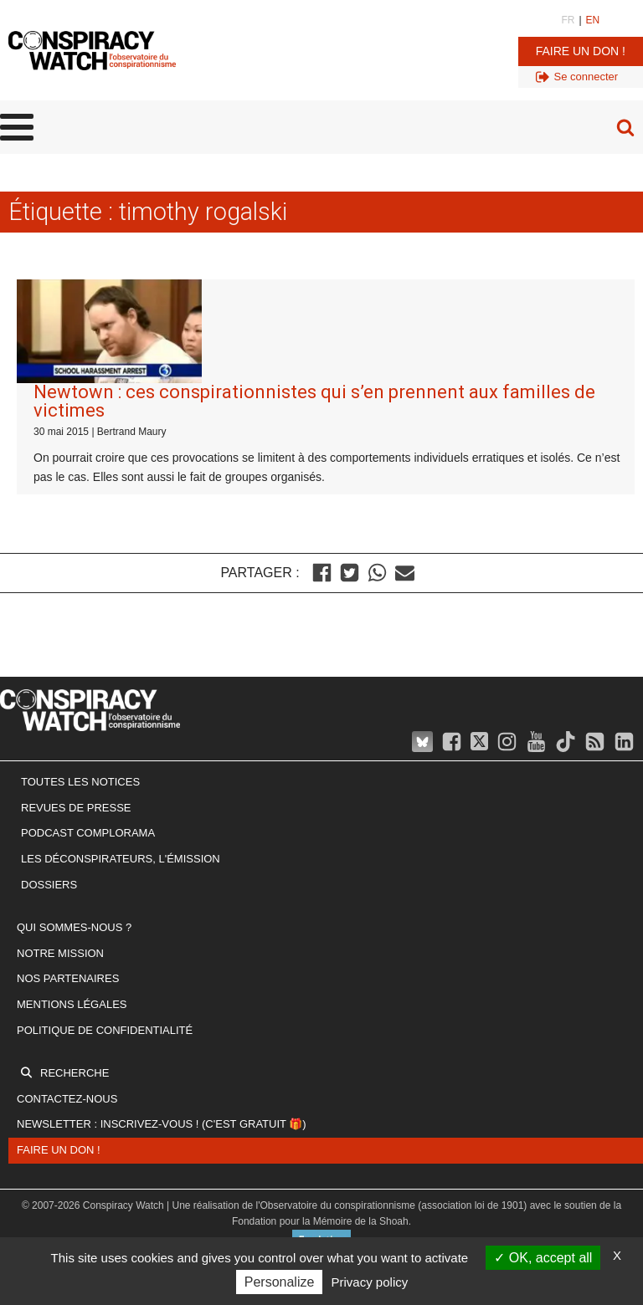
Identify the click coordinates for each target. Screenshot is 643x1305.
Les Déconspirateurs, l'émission (120, 858)
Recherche (74, 1073)
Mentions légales (71, 1004)
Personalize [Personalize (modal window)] (279, 1282)
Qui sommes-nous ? (74, 927)
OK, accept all (543, 1258)
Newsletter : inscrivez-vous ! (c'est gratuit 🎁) (161, 1124)
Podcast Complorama (88, 832)
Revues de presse (76, 807)
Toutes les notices (80, 781)
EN (593, 20)
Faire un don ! (580, 51)
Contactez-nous (67, 1099)
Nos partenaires (68, 978)
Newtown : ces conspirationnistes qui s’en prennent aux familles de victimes (314, 401)
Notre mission (60, 953)
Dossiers (49, 884)
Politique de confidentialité (105, 1030)
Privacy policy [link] (370, 1282)
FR (567, 20)
